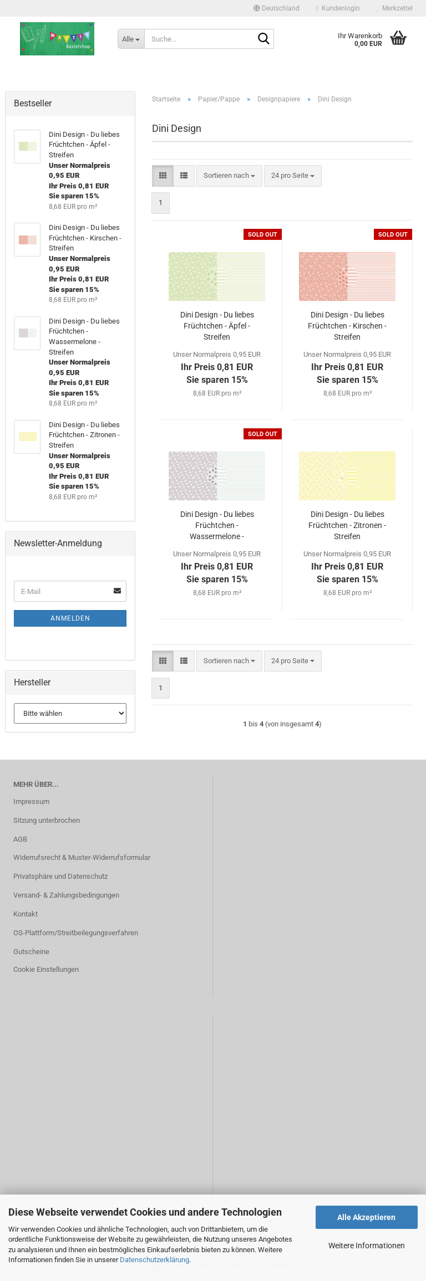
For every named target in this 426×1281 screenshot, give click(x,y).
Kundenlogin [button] (338, 8)
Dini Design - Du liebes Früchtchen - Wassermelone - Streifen (217, 526)
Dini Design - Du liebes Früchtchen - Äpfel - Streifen (217, 325)
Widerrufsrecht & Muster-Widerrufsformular (81, 857)
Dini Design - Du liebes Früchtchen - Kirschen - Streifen (347, 325)
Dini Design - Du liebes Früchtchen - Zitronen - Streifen (347, 525)
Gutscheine (31, 951)
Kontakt (25, 914)
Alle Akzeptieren (366, 1217)
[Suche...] (131, 39)
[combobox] (229, 176)
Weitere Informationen (366, 1245)
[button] (276, 8)
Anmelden (70, 618)
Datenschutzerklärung (154, 1260)
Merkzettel (395, 8)
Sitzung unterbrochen (46, 820)
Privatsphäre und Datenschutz (60, 876)
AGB (20, 839)
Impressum (31, 801)
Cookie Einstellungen (46, 969)
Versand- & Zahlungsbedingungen (66, 895)
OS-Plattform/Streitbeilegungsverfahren (75, 933)
